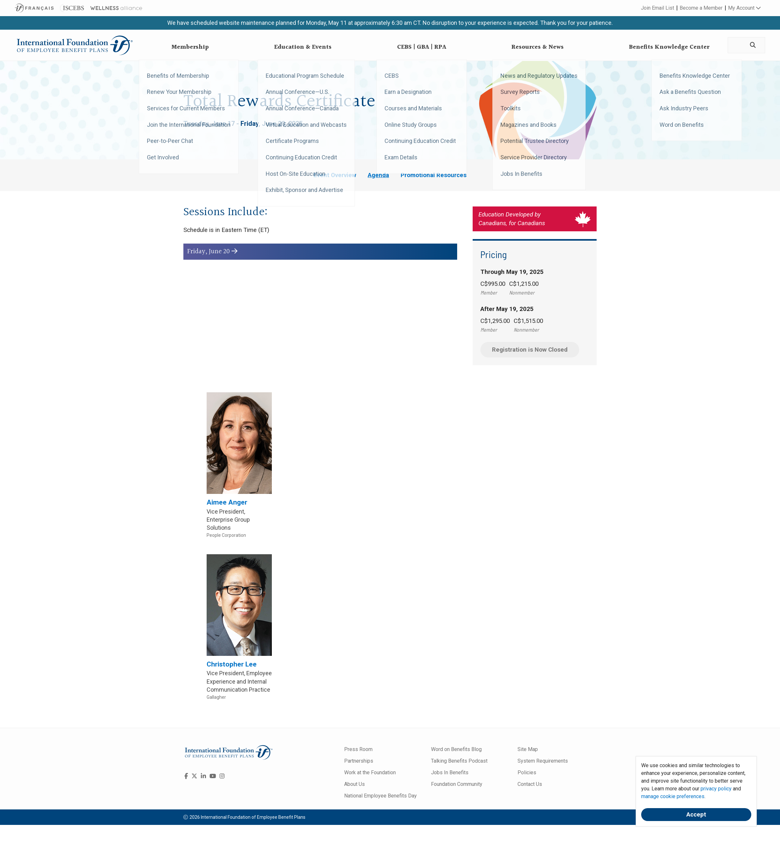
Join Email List (657, 8)
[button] (320, 252)
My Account (744, 8)
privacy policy (716, 789)
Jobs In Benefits (449, 772)
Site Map (528, 749)
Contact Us (530, 784)
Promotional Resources (434, 175)
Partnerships (358, 761)
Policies (527, 772)
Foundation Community (456, 784)
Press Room (358, 749)
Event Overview (334, 175)
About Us (354, 784)
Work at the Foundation (370, 772)
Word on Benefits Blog (456, 749)
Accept (696, 814)
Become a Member (701, 8)
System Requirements (543, 761)
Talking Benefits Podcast (459, 761)
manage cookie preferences (672, 796)
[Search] (752, 45)
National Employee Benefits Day (380, 796)
